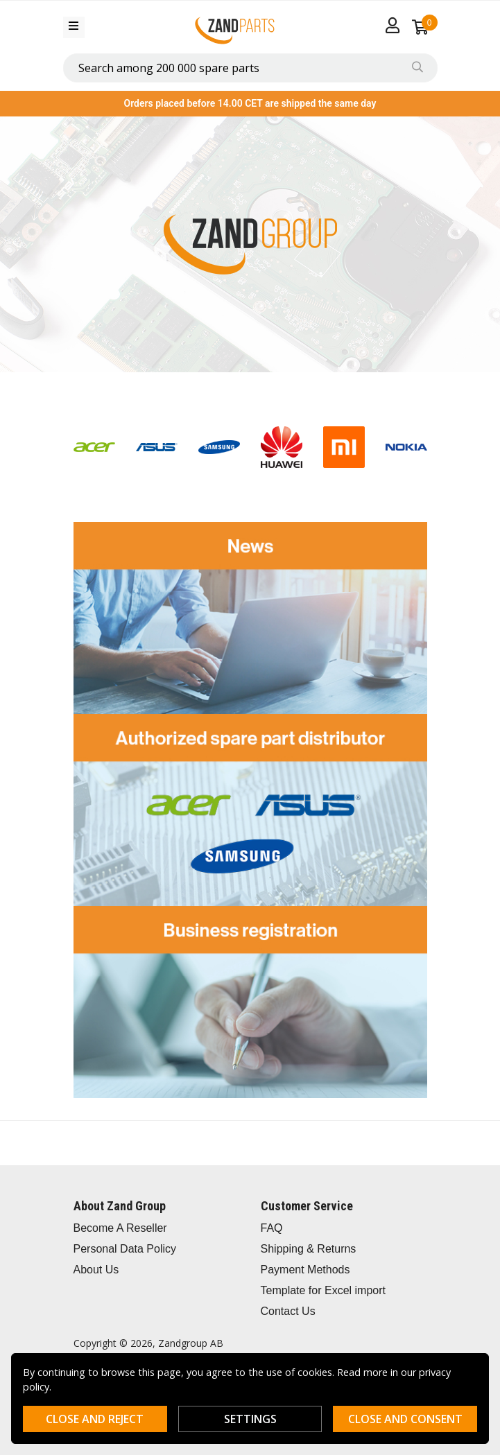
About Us (96, 1269)
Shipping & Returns (308, 1249)
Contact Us (288, 1311)
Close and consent (405, 1419)
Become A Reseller (120, 1228)
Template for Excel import (323, 1290)
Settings (250, 1419)
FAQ (272, 1228)
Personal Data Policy (125, 1249)
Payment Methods (305, 1269)
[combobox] (250, 68)
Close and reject (95, 1419)
